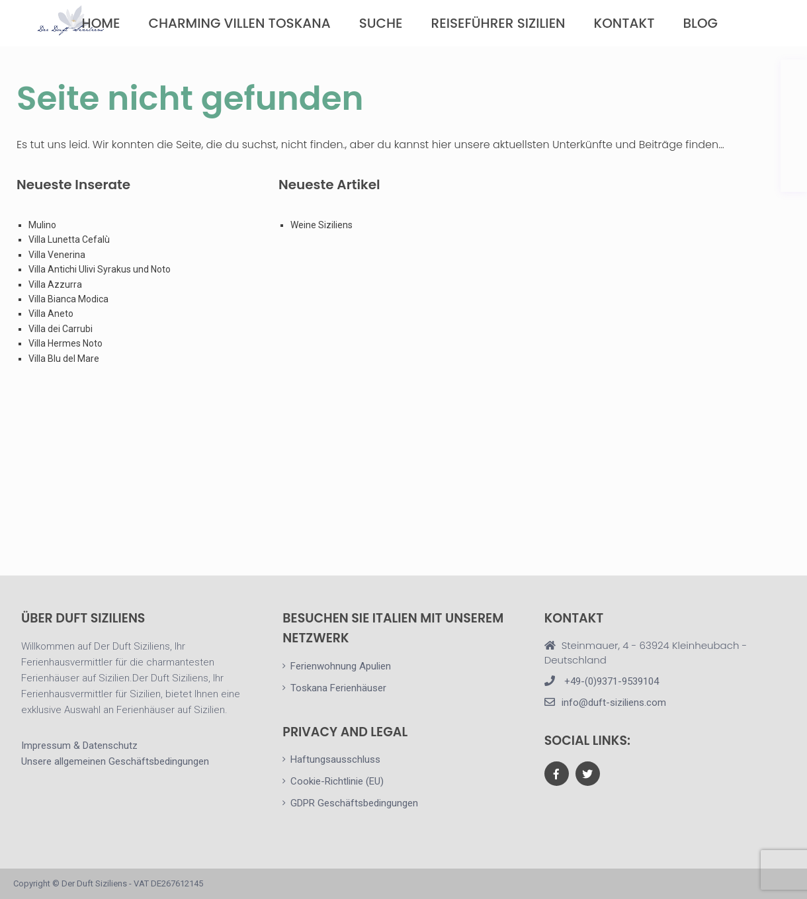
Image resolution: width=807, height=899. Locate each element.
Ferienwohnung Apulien (340, 666)
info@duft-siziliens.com (614, 702)
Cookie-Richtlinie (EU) (337, 781)
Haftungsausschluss (335, 759)
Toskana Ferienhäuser (338, 688)
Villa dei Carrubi (60, 328)
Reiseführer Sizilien (498, 23)
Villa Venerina (56, 254)
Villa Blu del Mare (63, 358)
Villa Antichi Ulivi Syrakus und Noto (100, 269)
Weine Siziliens (321, 225)
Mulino (42, 225)
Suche (381, 23)
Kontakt (624, 23)
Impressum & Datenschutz (79, 745)
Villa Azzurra (55, 284)
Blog (700, 23)
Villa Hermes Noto (65, 343)
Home (101, 23)
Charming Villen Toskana (239, 23)
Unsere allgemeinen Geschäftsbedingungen (115, 761)
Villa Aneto (50, 313)
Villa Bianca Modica (68, 299)
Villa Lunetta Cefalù (69, 239)
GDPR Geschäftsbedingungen (354, 803)
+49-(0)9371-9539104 (610, 681)
